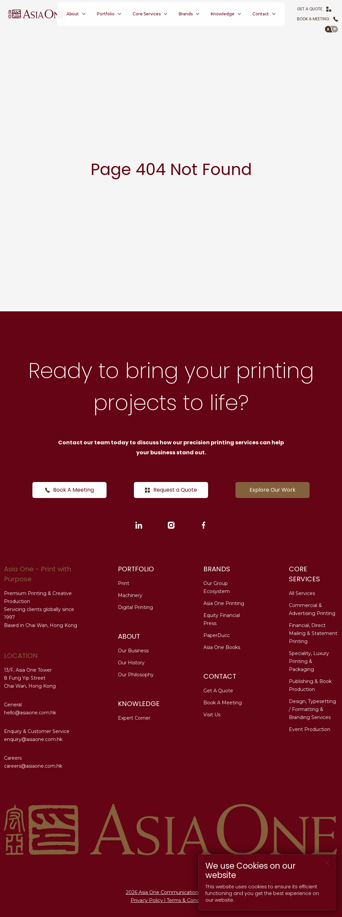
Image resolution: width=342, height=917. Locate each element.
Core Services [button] (147, 13)
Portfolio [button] (106, 13)
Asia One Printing (223, 603)
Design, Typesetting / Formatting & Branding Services (312, 709)
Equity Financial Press (221, 619)
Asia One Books (221, 647)
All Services (302, 593)
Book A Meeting (317, 19)
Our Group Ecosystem (216, 587)
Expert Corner (134, 718)
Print (123, 583)
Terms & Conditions (189, 900)
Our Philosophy (136, 675)
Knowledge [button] (222, 13)
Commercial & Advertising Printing (312, 609)
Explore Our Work (272, 490)
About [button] (72, 13)
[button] (331, 29)
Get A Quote (314, 9)
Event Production (309, 729)
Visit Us (211, 715)
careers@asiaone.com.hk (33, 766)
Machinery (130, 595)
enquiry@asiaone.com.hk (33, 739)
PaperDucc (216, 635)
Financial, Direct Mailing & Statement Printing (313, 633)
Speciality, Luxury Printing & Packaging (309, 661)
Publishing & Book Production (310, 685)
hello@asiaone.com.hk (30, 713)
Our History (131, 663)
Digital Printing (135, 607)
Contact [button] (260, 13)
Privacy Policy (147, 900)
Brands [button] (186, 13)
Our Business (133, 651)
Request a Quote (171, 490)
